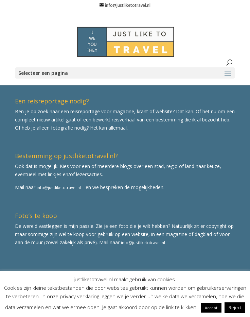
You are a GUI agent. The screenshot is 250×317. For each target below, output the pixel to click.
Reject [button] (235, 307)
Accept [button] (211, 307)
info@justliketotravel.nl (59, 187)
